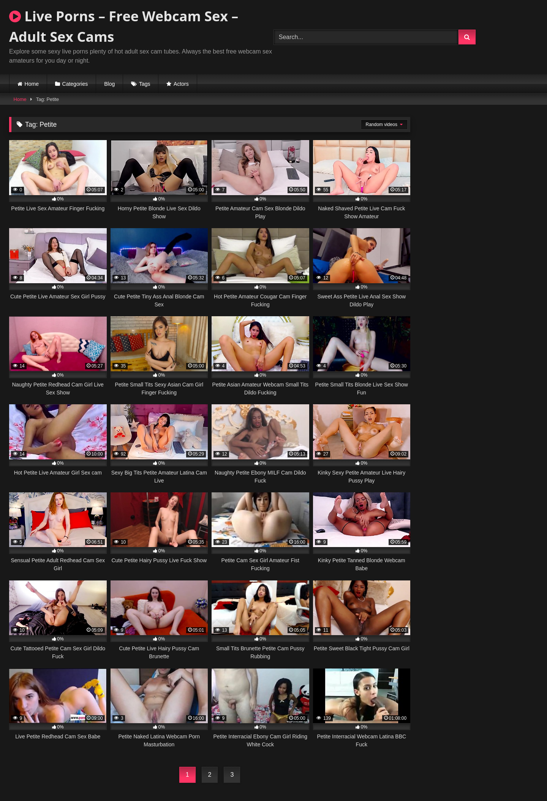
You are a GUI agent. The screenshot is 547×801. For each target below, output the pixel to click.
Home (32, 84)
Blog (109, 84)
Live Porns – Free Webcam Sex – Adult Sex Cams (123, 26)
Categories (75, 84)
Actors (181, 84)
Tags (144, 84)
